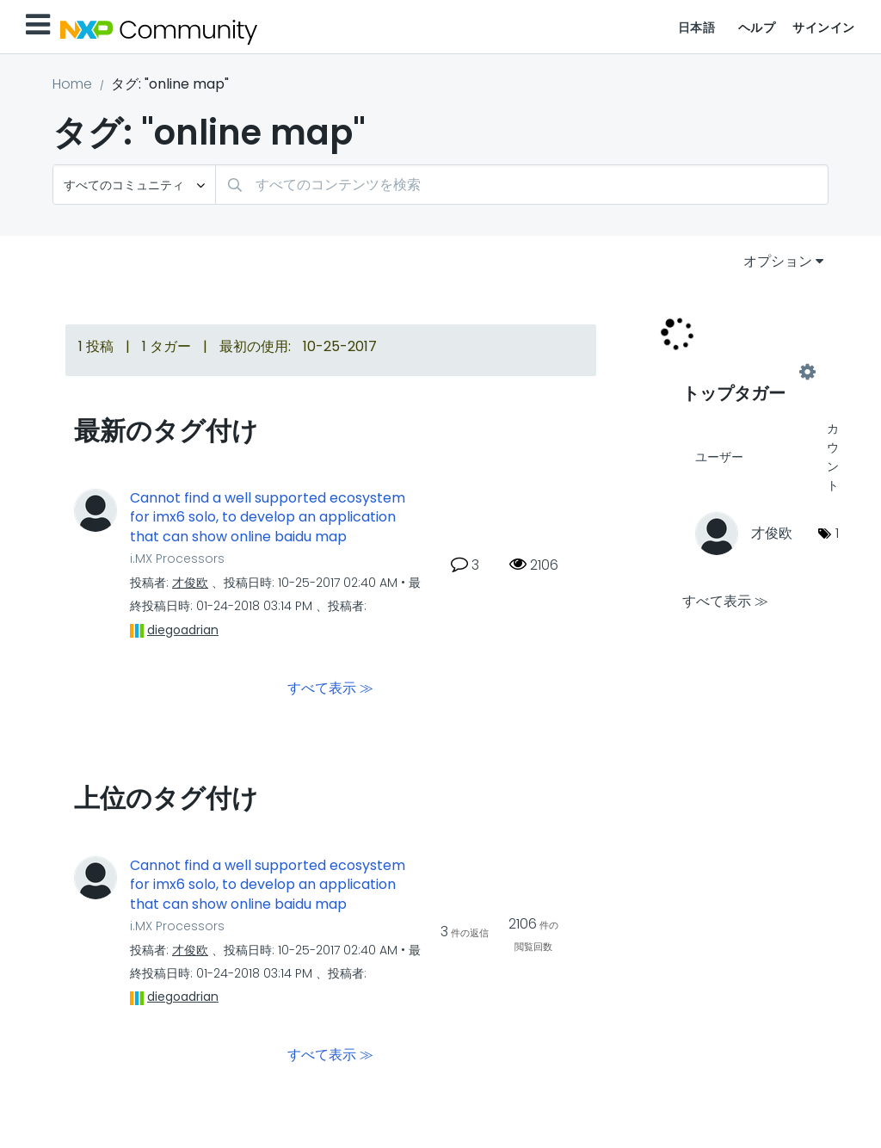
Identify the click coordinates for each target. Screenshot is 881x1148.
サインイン (823, 27)
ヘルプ (757, 27)
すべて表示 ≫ (330, 687)
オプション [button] (777, 261)
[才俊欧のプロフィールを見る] (190, 582)
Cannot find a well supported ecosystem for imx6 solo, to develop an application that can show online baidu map (267, 517)
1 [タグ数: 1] (837, 533)
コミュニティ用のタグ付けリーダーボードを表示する (745, 371)
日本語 (697, 27)
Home (72, 84)
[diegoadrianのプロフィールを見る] (183, 630)
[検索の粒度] (134, 184)
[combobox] (522, 184)
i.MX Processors (177, 558)
